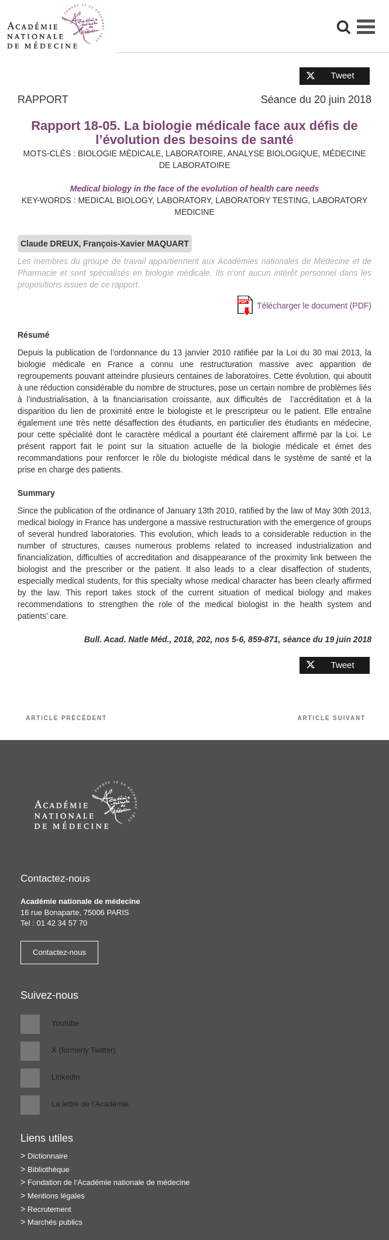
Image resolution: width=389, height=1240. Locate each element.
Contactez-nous (59, 952)
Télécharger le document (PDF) (314, 305)
